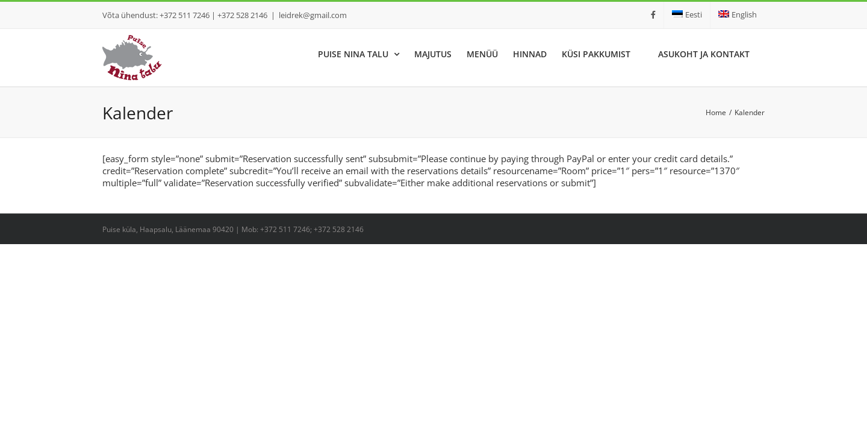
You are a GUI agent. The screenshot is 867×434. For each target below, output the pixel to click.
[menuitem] (687, 15)
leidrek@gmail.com (313, 15)
